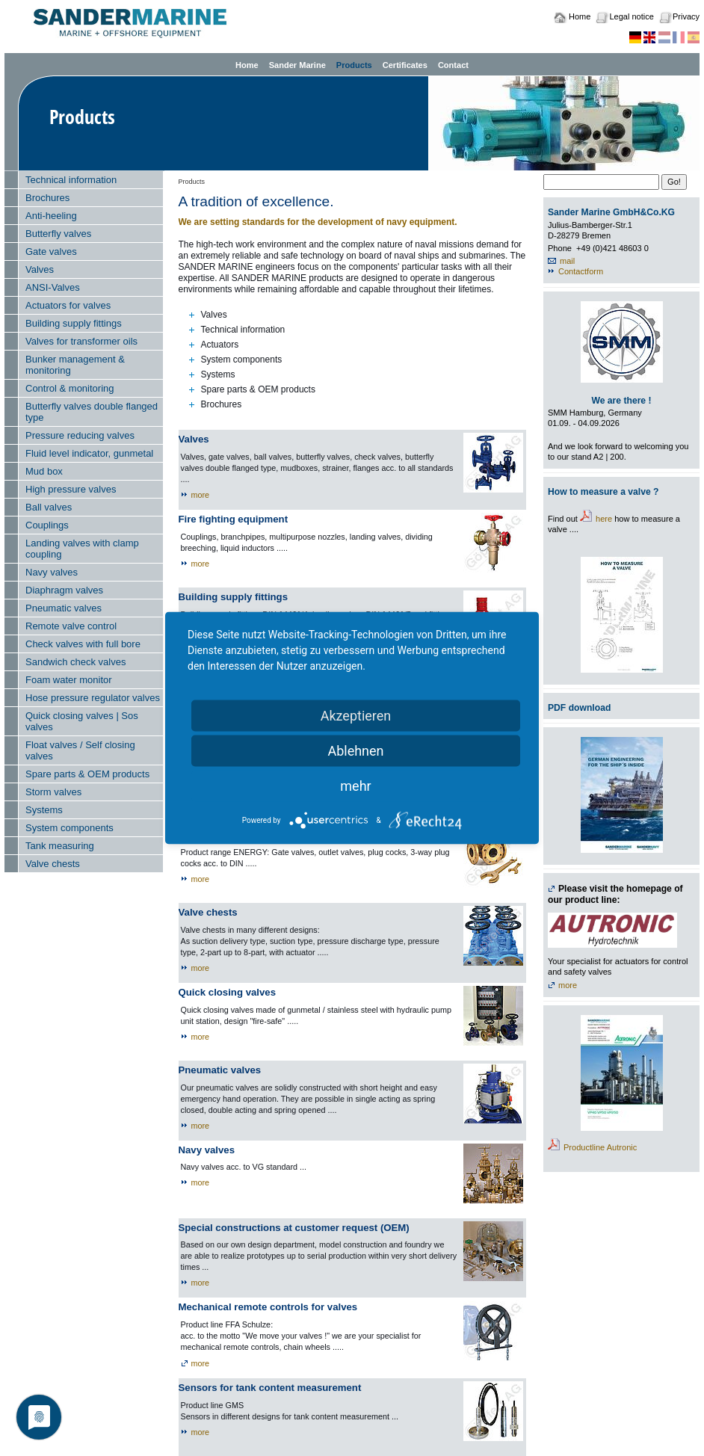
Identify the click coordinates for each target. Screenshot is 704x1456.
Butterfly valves (58, 233)
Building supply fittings (73, 323)
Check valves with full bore (83, 644)
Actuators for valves (68, 305)
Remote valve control (71, 626)
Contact (453, 65)
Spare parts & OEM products (87, 774)
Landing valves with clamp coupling (82, 548)
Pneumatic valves (63, 608)
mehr (355, 786)
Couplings (47, 525)
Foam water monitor (68, 679)
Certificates (405, 65)
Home (579, 16)
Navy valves (51, 572)
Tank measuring (59, 845)
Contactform (580, 271)
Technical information (71, 179)
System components (69, 827)
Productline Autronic (600, 1147)
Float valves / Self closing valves (80, 750)
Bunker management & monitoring (75, 365)
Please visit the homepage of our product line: (615, 894)
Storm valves (53, 792)
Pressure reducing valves (80, 435)
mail (567, 260)
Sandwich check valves (75, 661)
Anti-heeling (51, 215)
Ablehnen (355, 751)
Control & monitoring (69, 388)
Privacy (686, 16)
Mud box (44, 471)
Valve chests (52, 863)
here (604, 518)
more (200, 494)
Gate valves (51, 251)
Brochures (47, 197)
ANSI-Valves (52, 287)
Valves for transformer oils (81, 341)
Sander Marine (297, 65)
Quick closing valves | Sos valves (81, 721)
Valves (39, 269)
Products (354, 65)
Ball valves (48, 507)
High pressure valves (70, 489)
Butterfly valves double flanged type (91, 412)
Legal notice (631, 16)
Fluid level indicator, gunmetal (89, 453)
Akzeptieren (356, 716)
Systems (44, 809)
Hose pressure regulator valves (92, 697)
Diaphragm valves (64, 590)
